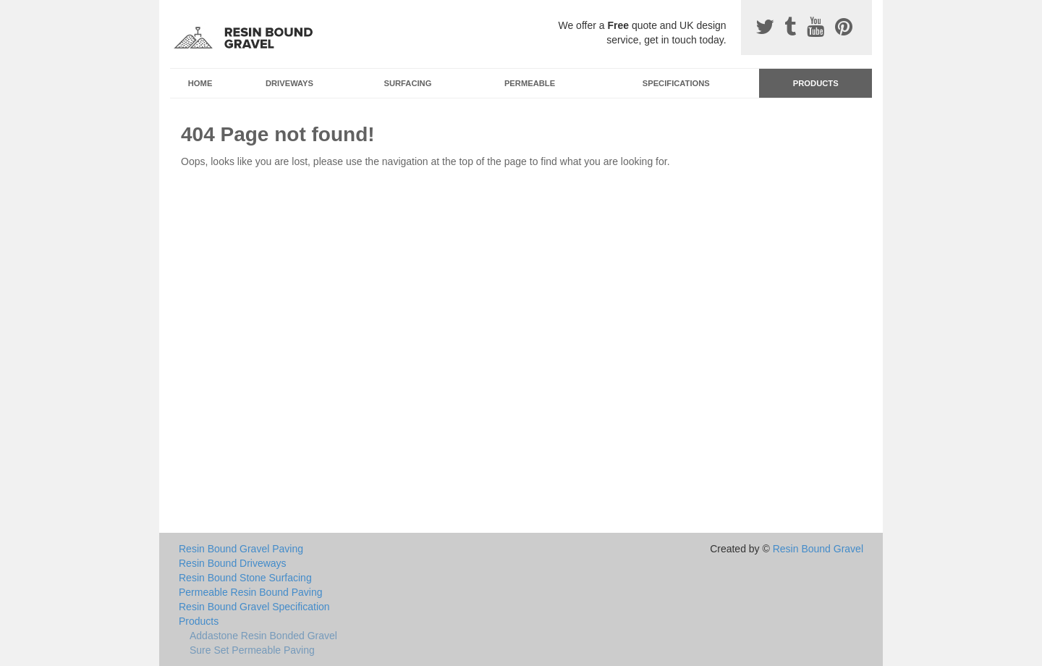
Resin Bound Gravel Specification (254, 606)
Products (816, 83)
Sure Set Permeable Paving (252, 650)
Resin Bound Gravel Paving (241, 549)
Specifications (676, 83)
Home (200, 83)
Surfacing (408, 83)
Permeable (529, 83)
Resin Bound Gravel (818, 549)
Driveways (289, 83)
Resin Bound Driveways (233, 563)
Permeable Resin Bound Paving (250, 592)
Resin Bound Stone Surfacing (245, 577)
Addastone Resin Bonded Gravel (263, 635)
